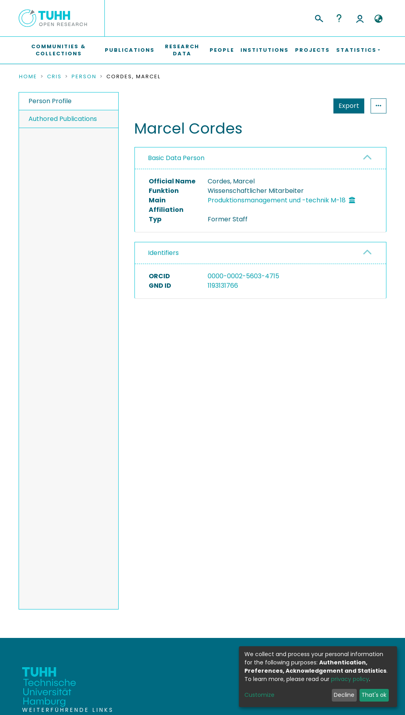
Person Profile (50, 101)
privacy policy (350, 679)
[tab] (260, 158)
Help (338, 18)
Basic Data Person (176, 157)
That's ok (373, 695)
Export (310, 105)
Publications (130, 50)
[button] (378, 19)
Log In (359, 18)
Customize (259, 695)
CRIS (54, 76)
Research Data (182, 50)
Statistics (346, 105)
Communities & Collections (58, 50)
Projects (312, 50)
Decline (344, 695)
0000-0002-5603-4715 (243, 276)
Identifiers (163, 252)
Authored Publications (62, 118)
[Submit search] (319, 17)
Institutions (264, 50)
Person (84, 76)
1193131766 (223, 285)
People (222, 50)
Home (28, 76)
